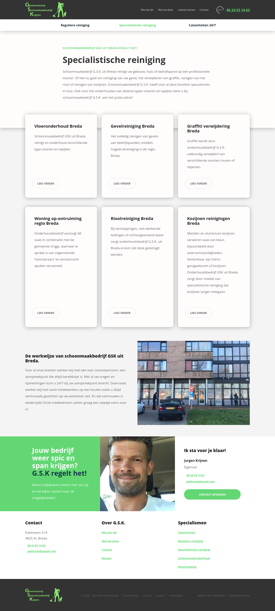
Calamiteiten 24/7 (202, 25)
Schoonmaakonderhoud (194, 558)
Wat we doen (165, 9)
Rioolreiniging (187, 567)
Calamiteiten (186, 532)
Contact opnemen (212, 494)
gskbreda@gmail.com (42, 551)
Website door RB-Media (211, 595)
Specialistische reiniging (137, 25)
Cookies (160, 595)
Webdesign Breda (239, 595)
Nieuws (107, 558)
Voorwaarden (131, 595)
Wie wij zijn (147, 9)
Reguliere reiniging (75, 25)
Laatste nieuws (186, 9)
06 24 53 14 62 (37, 545)
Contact (204, 9)
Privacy (147, 595)
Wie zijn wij (109, 532)
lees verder (45, 183)
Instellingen (176, 595)
